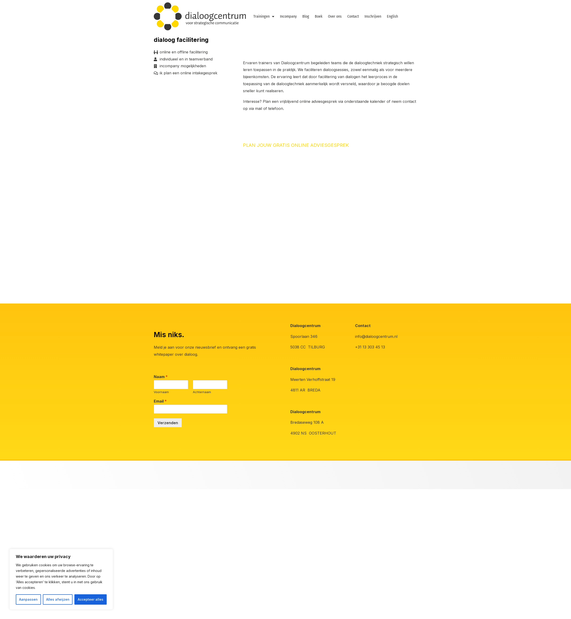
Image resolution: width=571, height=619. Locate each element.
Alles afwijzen (57, 599)
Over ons (335, 16)
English (392, 16)
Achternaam (202, 392)
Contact (353, 16)
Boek (318, 16)
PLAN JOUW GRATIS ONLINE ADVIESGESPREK (296, 145)
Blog (305, 16)
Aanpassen (28, 599)
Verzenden (168, 422)
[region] (61, 579)
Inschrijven (372, 16)
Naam (161, 376)
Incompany (288, 16)
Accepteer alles (90, 599)
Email (160, 401)
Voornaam (161, 392)
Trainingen (263, 16)
